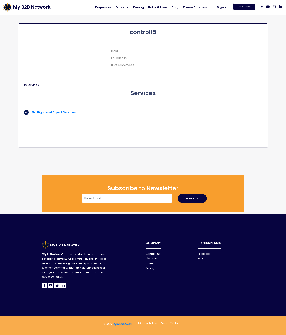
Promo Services (195, 7)
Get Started (244, 6)
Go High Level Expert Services (54, 112)
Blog (175, 7)
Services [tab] (31, 85)
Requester (103, 7)
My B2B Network (61, 245)
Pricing (138, 7)
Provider (122, 7)
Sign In (222, 7)
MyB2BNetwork (122, 324)
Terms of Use (170, 323)
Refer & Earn (157, 7)
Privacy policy (147, 323)
